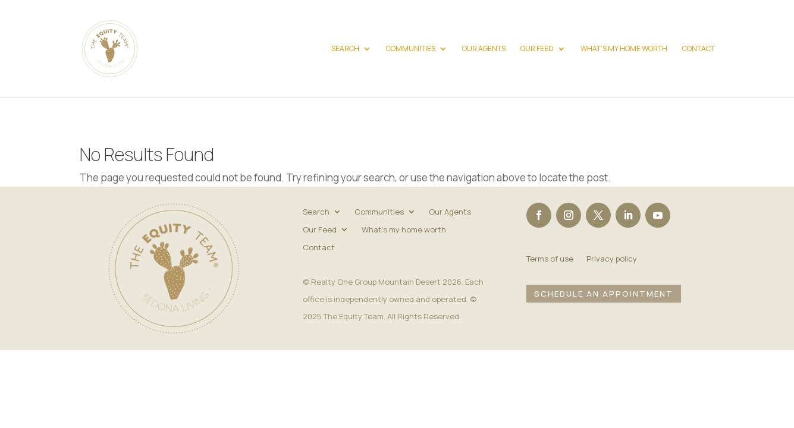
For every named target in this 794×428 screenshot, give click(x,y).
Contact (698, 49)
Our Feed (537, 49)
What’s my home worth (623, 49)
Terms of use (549, 259)
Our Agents (484, 49)
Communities (410, 49)
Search (345, 49)
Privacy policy (611, 259)
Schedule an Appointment (603, 293)
